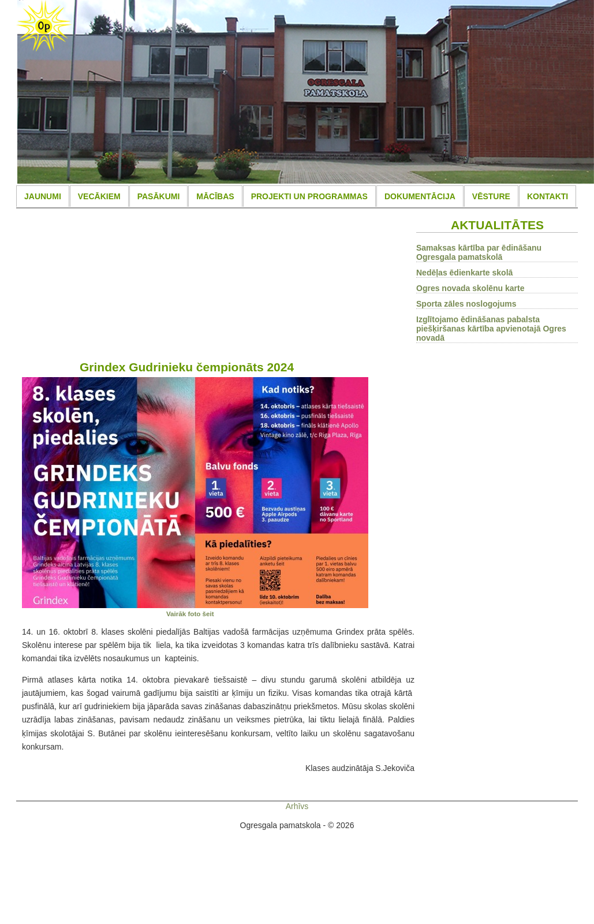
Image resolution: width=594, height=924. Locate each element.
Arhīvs (297, 806)
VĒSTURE (491, 196)
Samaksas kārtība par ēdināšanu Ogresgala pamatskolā (478, 252)
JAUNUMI (42, 196)
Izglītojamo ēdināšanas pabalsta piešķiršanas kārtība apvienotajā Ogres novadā (491, 328)
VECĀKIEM (99, 196)
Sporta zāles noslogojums (466, 303)
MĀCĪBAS (215, 196)
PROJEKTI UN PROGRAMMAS (309, 196)
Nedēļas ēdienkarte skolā (464, 272)
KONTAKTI (547, 196)
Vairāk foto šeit (190, 613)
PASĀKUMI (158, 196)
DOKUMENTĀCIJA (419, 196)
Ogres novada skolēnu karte (470, 288)
